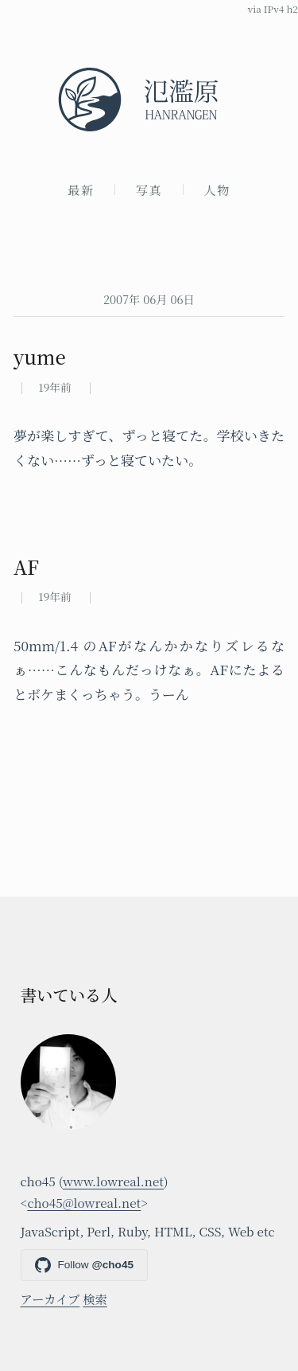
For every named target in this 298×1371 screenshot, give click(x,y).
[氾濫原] (149, 99)
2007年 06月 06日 (149, 299)
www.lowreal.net (113, 1180)
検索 (95, 1298)
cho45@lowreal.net (84, 1202)
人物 (216, 189)
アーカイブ (50, 1298)
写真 (149, 189)
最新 (81, 189)
